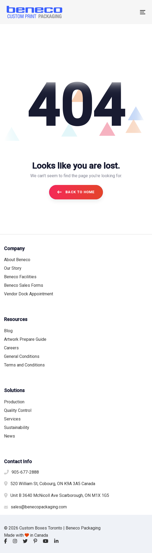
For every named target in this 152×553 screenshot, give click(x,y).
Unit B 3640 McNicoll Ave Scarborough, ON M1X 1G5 (59, 495)
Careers (11, 347)
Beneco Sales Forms (23, 285)
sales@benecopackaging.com (39, 506)
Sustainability (16, 427)
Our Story (12, 268)
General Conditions (21, 356)
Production (14, 401)
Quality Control (17, 410)
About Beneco (17, 259)
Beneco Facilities (20, 276)
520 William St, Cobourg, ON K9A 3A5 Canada (52, 483)
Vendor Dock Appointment (28, 293)
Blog (8, 330)
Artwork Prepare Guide (25, 339)
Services (12, 418)
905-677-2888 (25, 472)
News (9, 436)
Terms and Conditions (24, 365)
